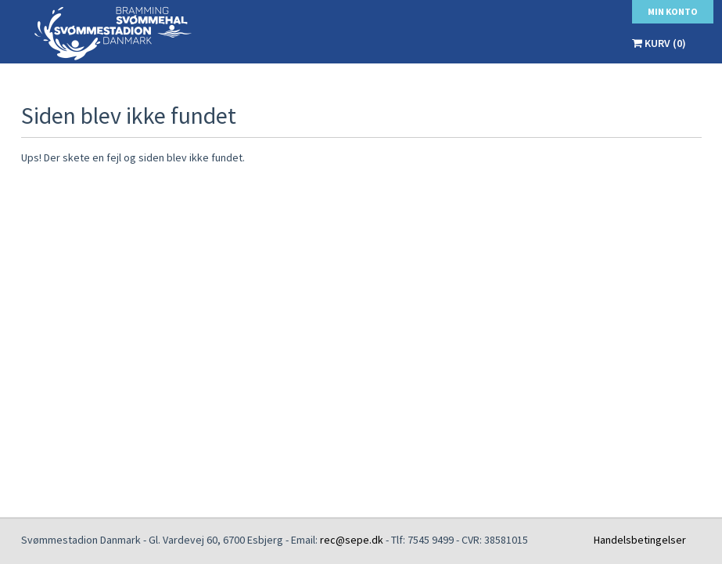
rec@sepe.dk (351, 540)
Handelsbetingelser (640, 540)
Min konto (673, 11)
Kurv (659, 43)
